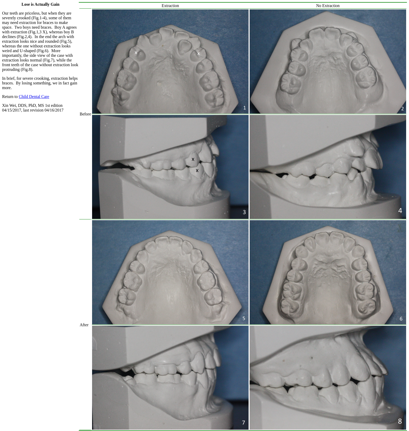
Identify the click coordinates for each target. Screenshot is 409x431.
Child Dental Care (34, 96)
